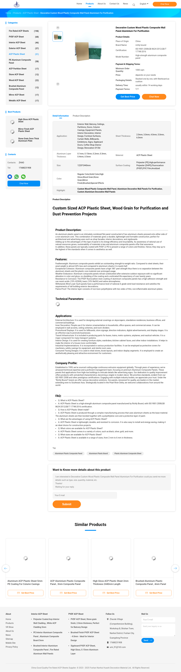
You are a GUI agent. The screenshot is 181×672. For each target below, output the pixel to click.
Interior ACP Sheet (24, 42)
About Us (10, 631)
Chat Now (164, 4)
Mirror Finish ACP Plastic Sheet (26, 130)
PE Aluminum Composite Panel (24, 61)
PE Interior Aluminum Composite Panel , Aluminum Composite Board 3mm (47, 636)
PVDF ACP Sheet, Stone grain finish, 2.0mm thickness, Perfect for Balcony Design (85, 623)
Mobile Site (11, 643)
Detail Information (61, 116)
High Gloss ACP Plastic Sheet (28, 120)
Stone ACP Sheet (24, 74)
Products (10, 623)
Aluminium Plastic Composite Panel (68, 453)
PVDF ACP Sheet (24, 36)
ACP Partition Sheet (24, 68)
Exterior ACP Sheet (24, 48)
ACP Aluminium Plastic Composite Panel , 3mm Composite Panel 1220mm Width (67, 584)
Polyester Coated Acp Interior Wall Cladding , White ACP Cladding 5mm (46, 623)
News (8, 635)
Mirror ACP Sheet (24, 94)
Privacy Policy (12, 647)
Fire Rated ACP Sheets (24, 31)
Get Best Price (128, 96)
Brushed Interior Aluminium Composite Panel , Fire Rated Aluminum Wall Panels (46, 650)
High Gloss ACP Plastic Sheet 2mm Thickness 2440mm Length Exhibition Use (111, 584)
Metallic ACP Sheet (24, 100)
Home (8, 619)
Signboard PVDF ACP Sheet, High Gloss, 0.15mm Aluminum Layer (84, 650)
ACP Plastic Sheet (24, 54)
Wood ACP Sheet (24, 80)
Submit (66, 504)
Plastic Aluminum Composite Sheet (128, 453)
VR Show (10, 627)
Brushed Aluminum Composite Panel (24, 87)
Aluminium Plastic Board (98, 453)
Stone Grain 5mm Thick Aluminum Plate (28, 139)
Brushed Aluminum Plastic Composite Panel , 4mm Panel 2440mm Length (151, 584)
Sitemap (9, 639)
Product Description (81, 116)
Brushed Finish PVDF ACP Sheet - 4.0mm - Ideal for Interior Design (85, 636)
